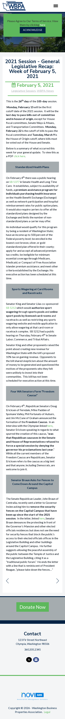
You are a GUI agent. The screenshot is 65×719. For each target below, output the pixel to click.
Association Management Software (32, 696)
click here (19, 156)
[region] (57, 581)
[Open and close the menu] (44, 6)
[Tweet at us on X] (29, 660)
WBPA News (45, 91)
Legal (47, 711)
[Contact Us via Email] (36, 660)
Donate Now (33, 607)
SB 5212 (11, 307)
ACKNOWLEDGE (32, 29)
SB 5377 (14, 181)
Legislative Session (23, 91)
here (42, 24)
